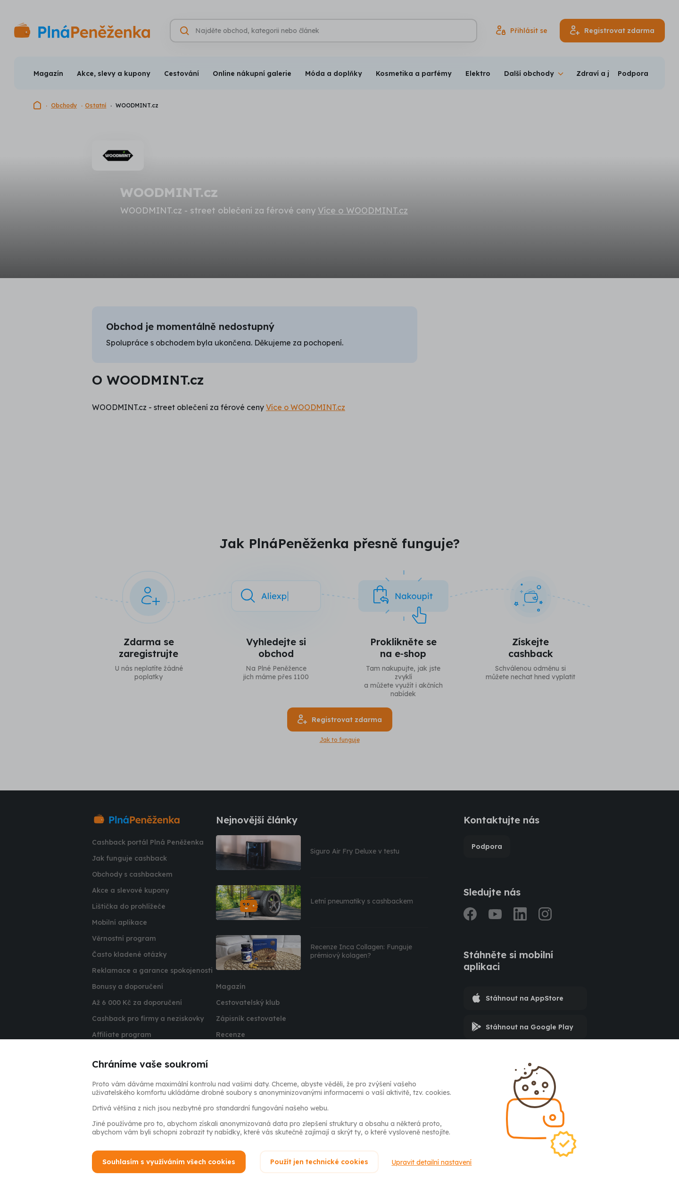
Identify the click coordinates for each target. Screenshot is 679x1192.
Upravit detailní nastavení (433, 1162)
